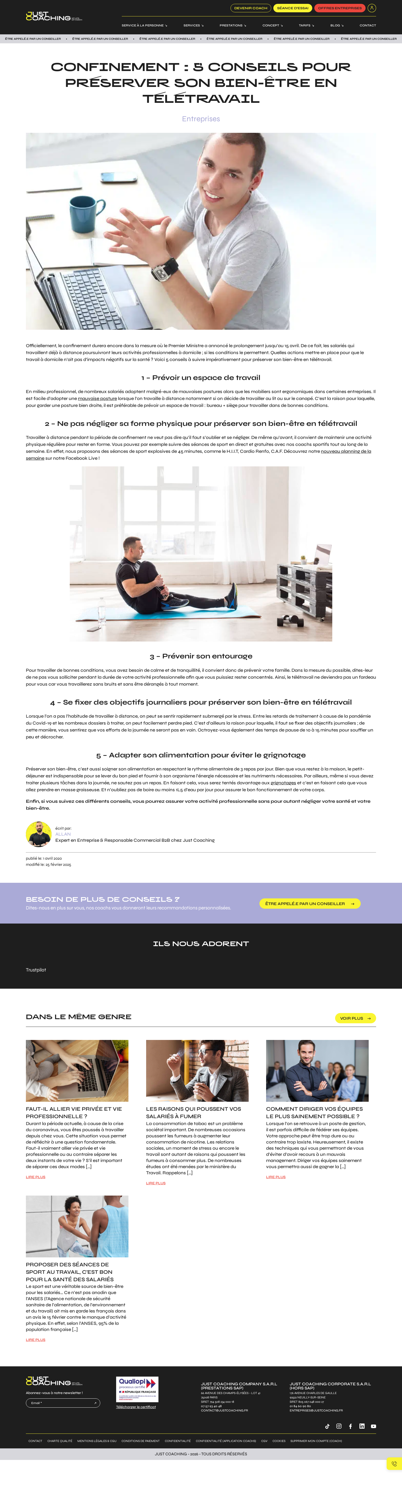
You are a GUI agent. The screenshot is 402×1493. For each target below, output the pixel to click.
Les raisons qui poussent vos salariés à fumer (193, 1113)
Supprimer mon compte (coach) (316, 1441)
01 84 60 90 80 (300, 1406)
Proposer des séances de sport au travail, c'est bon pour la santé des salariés (70, 1272)
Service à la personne (143, 25)
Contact (368, 25)
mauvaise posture (97, 398)
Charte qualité (59, 1441)
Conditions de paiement (141, 1441)
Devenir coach (250, 8)
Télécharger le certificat (136, 1407)
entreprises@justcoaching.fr (316, 1410)
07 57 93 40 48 (211, 1406)
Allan (63, 834)
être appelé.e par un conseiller (305, 903)
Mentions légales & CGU (96, 1441)
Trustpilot (36, 970)
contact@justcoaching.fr (224, 1410)
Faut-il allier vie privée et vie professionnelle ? (74, 1113)
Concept (271, 25)
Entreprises (201, 118)
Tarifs (304, 25)
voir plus (351, 1018)
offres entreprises (340, 8)
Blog (335, 25)
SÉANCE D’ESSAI (292, 8)
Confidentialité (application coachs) (226, 1441)
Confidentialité (178, 1441)
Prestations (231, 25)
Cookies (279, 1441)
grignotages (283, 783)
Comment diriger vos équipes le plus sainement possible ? (314, 1113)
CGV (264, 1441)
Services (192, 25)
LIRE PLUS (35, 1177)
